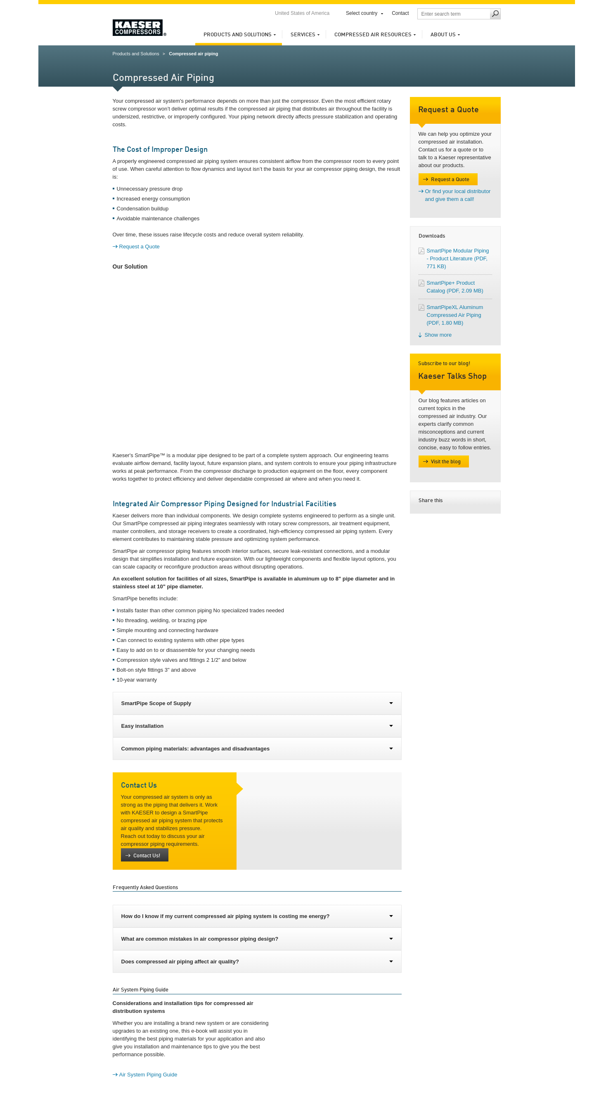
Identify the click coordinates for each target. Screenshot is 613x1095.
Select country (361, 13)
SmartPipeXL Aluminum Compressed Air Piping (455, 315)
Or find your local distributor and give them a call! (458, 195)
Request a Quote (139, 246)
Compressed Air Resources (373, 35)
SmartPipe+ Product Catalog (455, 287)
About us (443, 35)
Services (303, 35)
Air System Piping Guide (148, 1074)
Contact (400, 13)
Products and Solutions (238, 35)
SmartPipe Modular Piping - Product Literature (458, 258)
